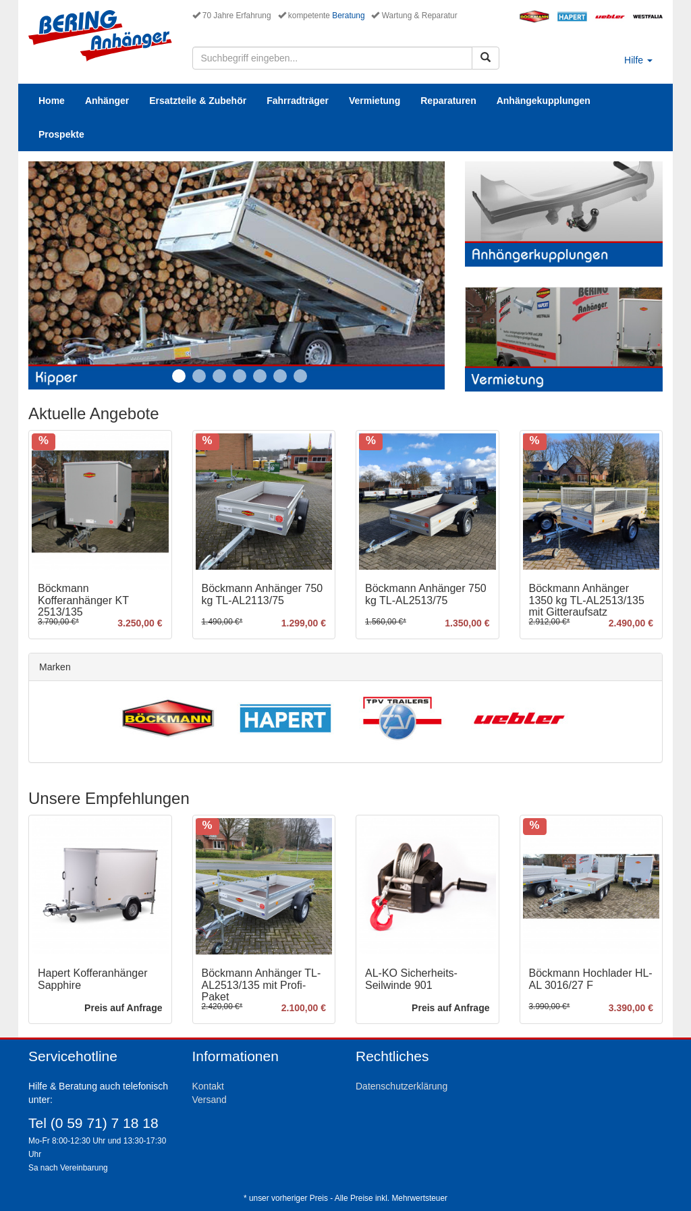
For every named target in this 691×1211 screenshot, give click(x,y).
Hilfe (638, 60)
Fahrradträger (298, 100)
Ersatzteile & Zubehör (197, 100)
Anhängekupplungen (543, 100)
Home (51, 100)
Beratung (348, 15)
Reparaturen (448, 100)
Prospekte (61, 134)
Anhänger (107, 100)
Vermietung (374, 100)
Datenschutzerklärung (401, 1086)
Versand (209, 1099)
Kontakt (208, 1086)
